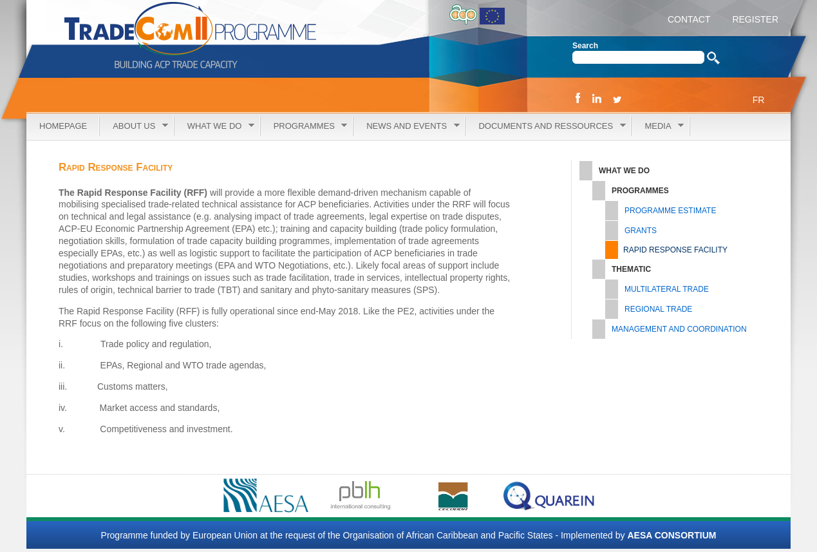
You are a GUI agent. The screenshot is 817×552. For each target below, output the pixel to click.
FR (759, 100)
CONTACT (689, 19)
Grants (640, 230)
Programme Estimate (670, 210)
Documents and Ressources (545, 126)
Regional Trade (658, 309)
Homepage (63, 126)
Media (658, 126)
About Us (134, 126)
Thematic (631, 269)
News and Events (406, 126)
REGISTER (754, 19)
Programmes (304, 126)
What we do (214, 126)
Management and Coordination (679, 329)
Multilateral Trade (666, 289)
